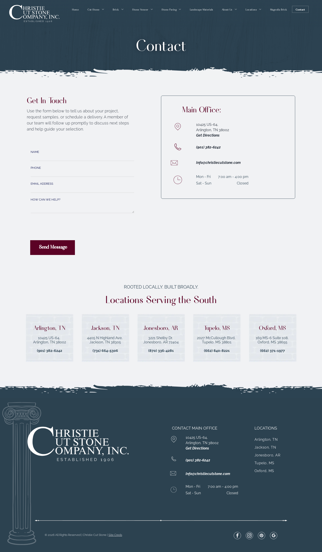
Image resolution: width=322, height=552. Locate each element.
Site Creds (115, 535)
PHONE (36, 167)
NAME (35, 152)
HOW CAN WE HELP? (45, 199)
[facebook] (237, 536)
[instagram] (249, 536)
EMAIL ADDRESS (42, 183)
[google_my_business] (273, 536)
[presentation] (65, 227)
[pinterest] (261, 536)
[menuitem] (76, 9)
